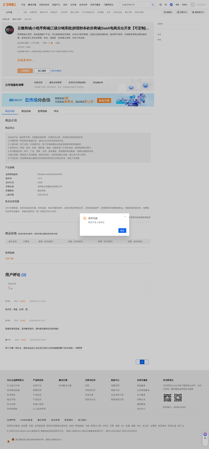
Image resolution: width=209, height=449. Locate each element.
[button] (125, 216)
